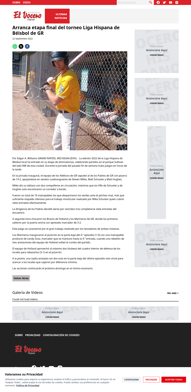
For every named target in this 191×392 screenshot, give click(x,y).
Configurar (131, 379)
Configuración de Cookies (61, 335)
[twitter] (21, 46)
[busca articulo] (151, 2)
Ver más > (173, 293)
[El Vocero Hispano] (28, 350)
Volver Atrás (21, 278)
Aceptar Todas (173, 379)
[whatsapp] (14, 46)
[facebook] (27, 46)
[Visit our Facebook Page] (158, 2)
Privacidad (33, 335)
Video (27, 2)
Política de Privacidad (27, 385)
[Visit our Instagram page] (177, 2)
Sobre (16, 2)
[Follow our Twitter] (164, 2)
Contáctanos (157, 55)
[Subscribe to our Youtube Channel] (170, 2)
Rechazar (151, 379)
